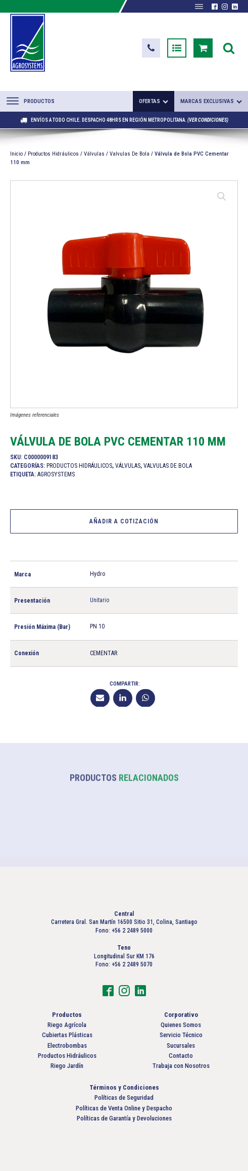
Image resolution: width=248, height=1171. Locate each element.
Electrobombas (67, 1045)
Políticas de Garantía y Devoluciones (124, 1118)
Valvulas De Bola (130, 154)
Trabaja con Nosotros (181, 1065)
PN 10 (97, 626)
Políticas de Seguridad (124, 1097)
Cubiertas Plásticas (67, 1035)
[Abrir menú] (199, 7)
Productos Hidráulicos (53, 154)
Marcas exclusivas (211, 101)
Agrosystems (56, 473)
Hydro (97, 573)
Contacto (181, 1055)
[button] (151, 48)
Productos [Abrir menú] (31, 101)
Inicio (16, 154)
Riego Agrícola (66, 1025)
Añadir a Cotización (124, 520)
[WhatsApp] (145, 698)
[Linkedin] (122, 698)
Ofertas (153, 101)
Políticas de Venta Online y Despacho (124, 1108)
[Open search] (229, 48)
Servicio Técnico (181, 1035)
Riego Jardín (67, 1065)
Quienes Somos (181, 1025)
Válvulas (94, 154)
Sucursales (181, 1045)
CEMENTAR (103, 652)
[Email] (100, 698)
